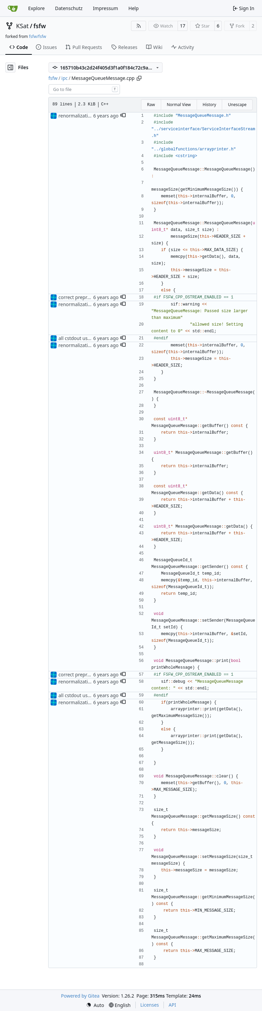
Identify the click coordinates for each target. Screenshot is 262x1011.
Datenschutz (68, 8)
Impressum (105, 8)
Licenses (149, 1005)
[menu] (95, 1005)
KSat (22, 25)
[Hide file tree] (10, 67)
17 (182, 25)
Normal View (179, 104)
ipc (64, 78)
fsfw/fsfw (37, 36)
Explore (36, 8)
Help (133, 8)
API (172, 1005)
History (209, 104)
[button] (123, 115)
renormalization (76, 115)
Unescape (237, 104)
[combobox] (84, 89)
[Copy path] (139, 78)
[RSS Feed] (138, 26)
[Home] (12, 8)
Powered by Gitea (80, 996)
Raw (151, 104)
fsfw (40, 25)
